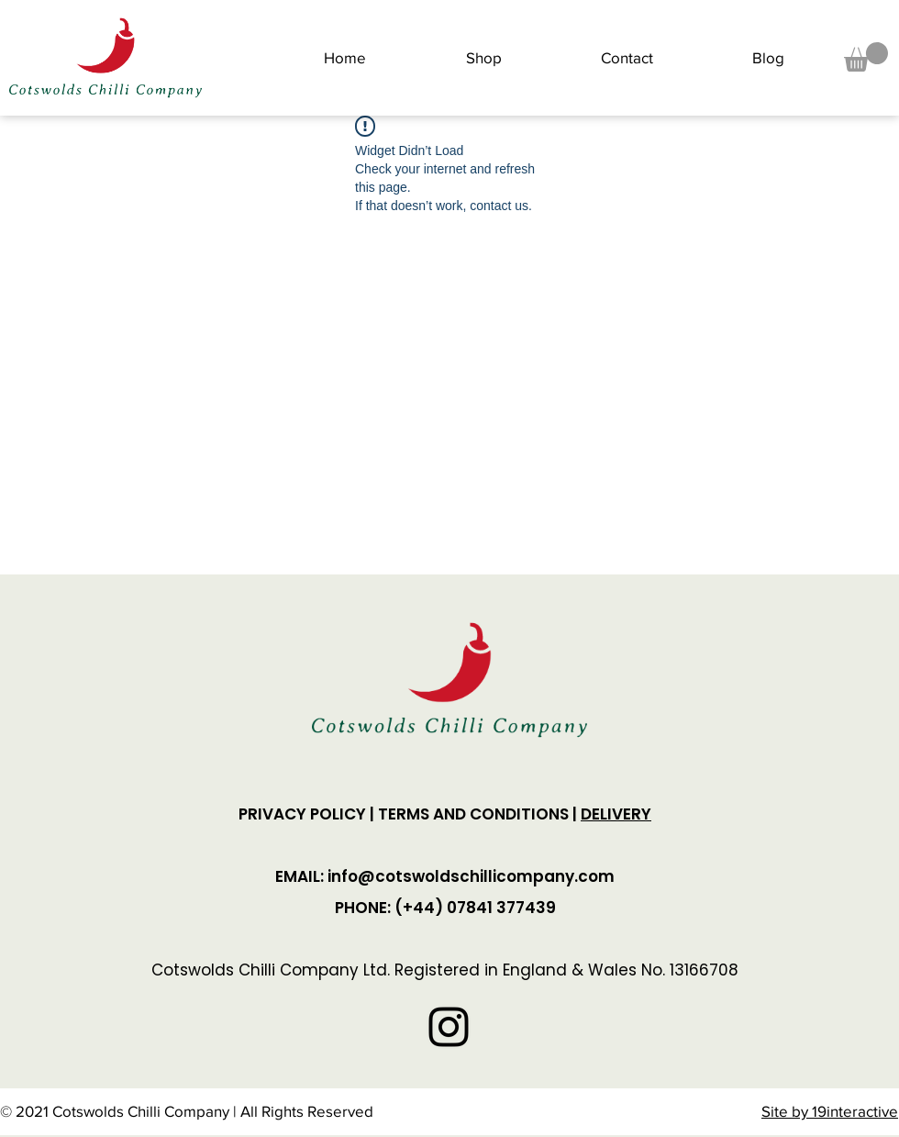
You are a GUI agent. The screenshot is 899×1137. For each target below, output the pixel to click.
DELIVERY (616, 814)
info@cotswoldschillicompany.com (471, 876)
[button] (866, 57)
